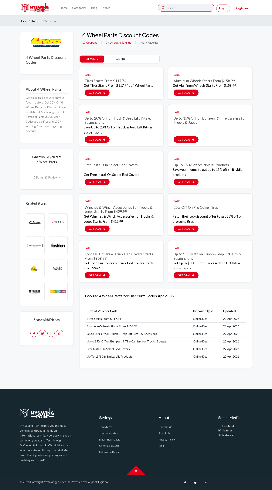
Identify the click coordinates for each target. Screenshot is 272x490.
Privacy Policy (167, 439)
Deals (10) (119, 59)
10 (84, 42)
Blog (94, 7)
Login (223, 8)
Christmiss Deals (109, 445)
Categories (79, 7)
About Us (164, 433)
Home (64, 7)
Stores (106, 7)
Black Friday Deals (109, 439)
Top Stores (105, 426)
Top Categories (108, 433)
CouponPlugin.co (97, 482)
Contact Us (165, 426)
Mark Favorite (149, 42)
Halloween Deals (109, 452)
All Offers (92, 59)
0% (108, 42)
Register (242, 8)
